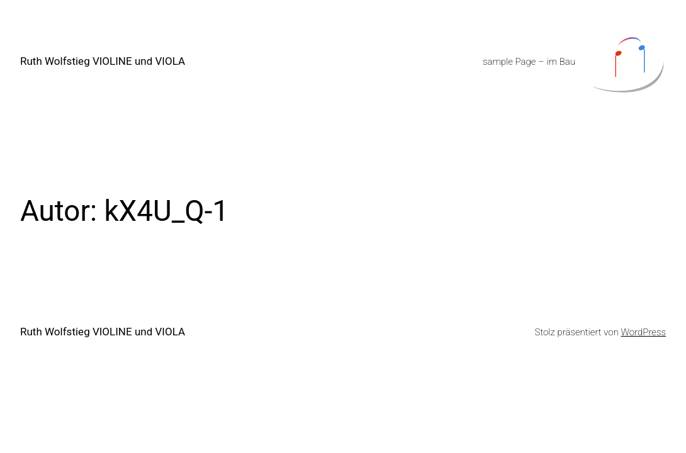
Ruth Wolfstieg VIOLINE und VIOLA (102, 61)
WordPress (643, 332)
